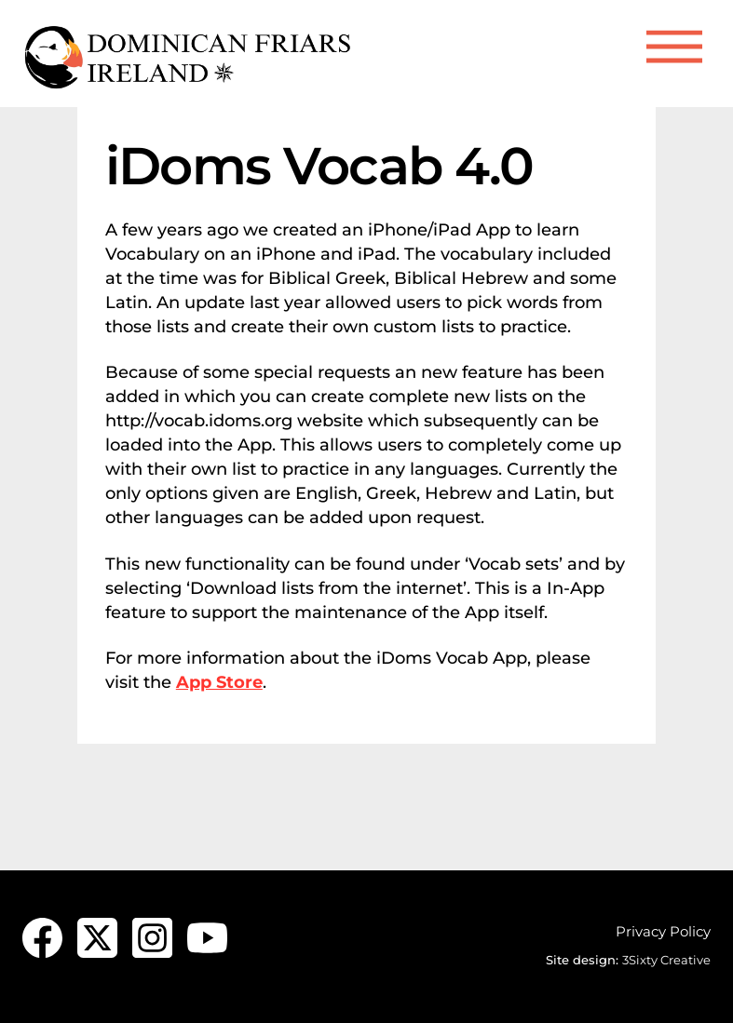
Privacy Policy (663, 931)
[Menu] (674, 47)
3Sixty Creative (666, 959)
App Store (219, 682)
